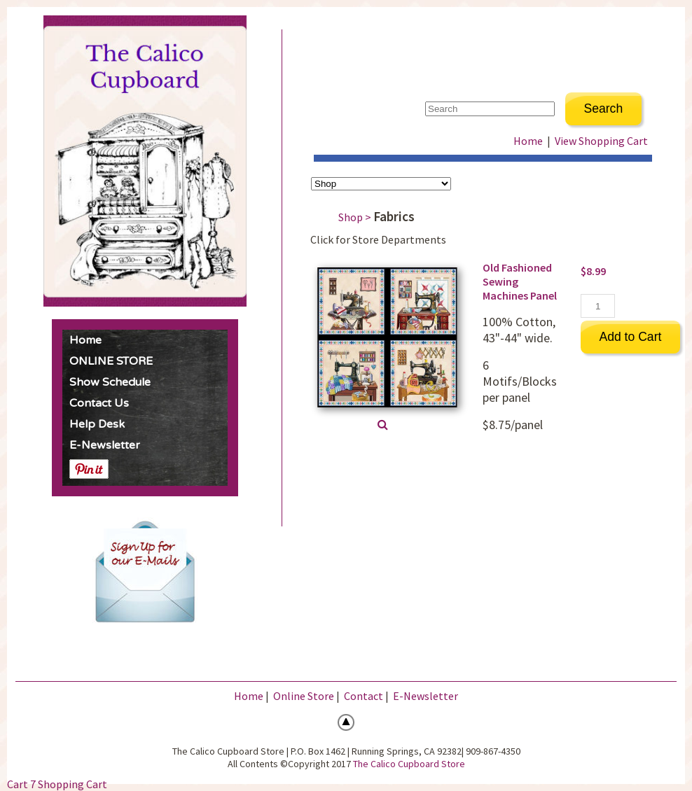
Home (85, 340)
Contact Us (99, 403)
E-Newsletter (104, 445)
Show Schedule (110, 382)
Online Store (303, 696)
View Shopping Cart (601, 141)
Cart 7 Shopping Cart (57, 784)
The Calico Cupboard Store (409, 763)
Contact (363, 696)
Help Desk (97, 424)
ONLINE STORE (111, 361)
